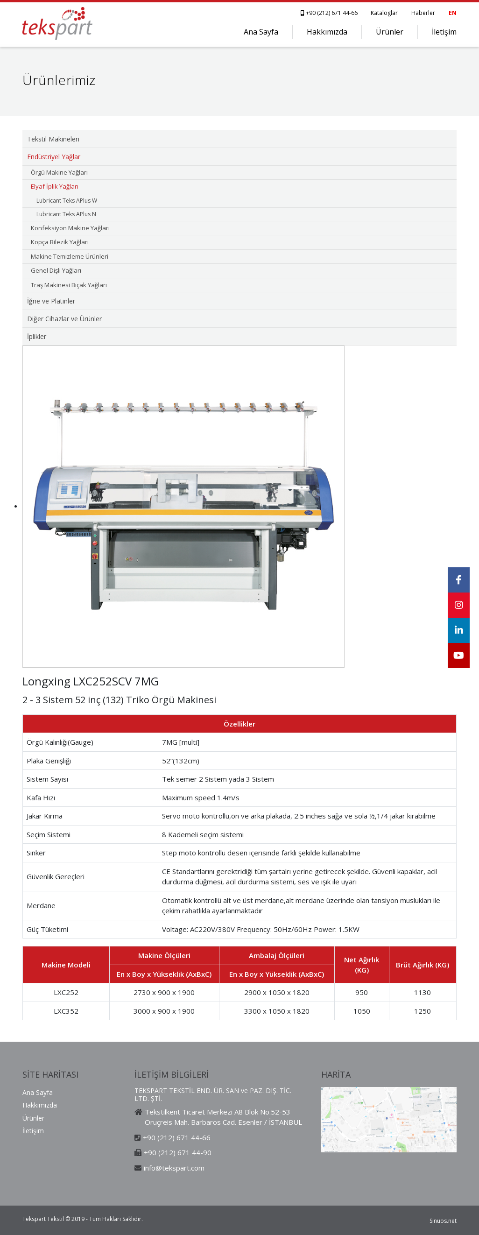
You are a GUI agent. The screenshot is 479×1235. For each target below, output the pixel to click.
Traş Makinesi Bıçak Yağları (69, 285)
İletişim (444, 32)
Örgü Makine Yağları (59, 172)
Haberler (423, 13)
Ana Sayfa (261, 32)
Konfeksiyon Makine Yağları (70, 228)
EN (453, 13)
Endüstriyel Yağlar (53, 156)
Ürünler (389, 32)
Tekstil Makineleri (53, 138)
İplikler (36, 336)
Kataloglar (384, 13)
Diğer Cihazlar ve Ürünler (64, 318)
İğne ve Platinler (51, 300)
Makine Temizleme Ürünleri (69, 256)
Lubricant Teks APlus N (66, 214)
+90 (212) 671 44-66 (330, 13)
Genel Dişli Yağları (56, 270)
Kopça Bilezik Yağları (60, 242)
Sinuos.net (443, 1221)
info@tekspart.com (174, 1167)
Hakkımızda (327, 32)
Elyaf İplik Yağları (54, 186)
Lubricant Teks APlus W (66, 201)
